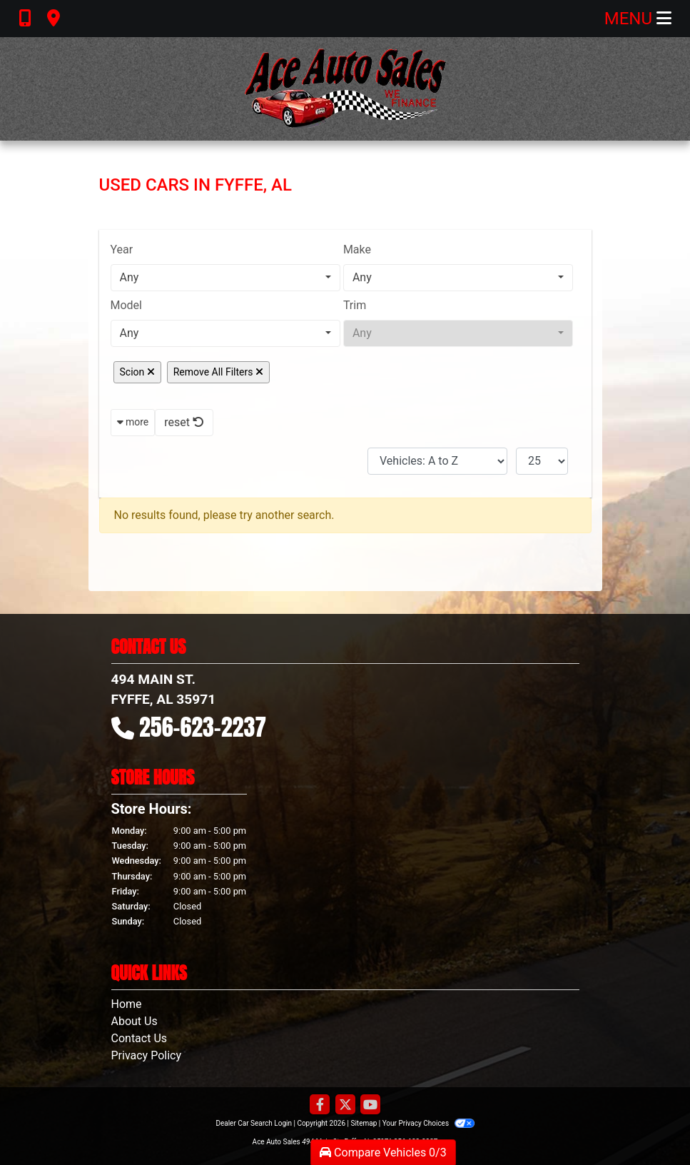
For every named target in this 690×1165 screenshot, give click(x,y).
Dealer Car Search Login (253, 1123)
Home (126, 1004)
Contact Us (139, 1038)
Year (122, 249)
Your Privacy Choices (428, 1123)
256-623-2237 (202, 727)
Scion (137, 372)
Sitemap (363, 1123)
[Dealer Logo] (345, 89)
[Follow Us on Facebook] (320, 1105)
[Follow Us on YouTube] (370, 1105)
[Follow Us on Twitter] (345, 1105)
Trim (354, 305)
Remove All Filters (218, 372)
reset (184, 422)
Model (127, 305)
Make (357, 249)
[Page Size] (542, 461)
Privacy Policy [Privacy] (146, 1055)
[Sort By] (437, 461)
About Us (134, 1021)
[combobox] (225, 277)
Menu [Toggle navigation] (637, 19)
